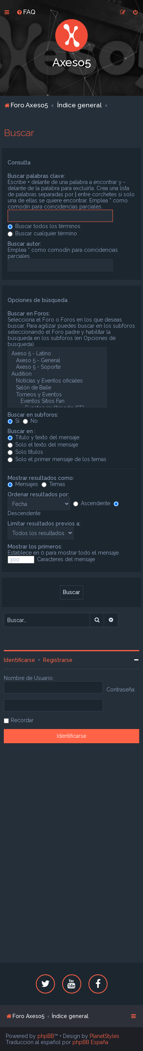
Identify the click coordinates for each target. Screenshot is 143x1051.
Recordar (22, 720)
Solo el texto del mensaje (43, 445)
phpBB (45, 1036)
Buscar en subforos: (33, 415)
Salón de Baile (57, 387)
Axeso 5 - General (57, 360)
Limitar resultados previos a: (44, 524)
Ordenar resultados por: (38, 494)
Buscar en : (21, 431)
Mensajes (23, 484)
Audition (57, 374)
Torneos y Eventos (57, 394)
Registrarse (57, 660)
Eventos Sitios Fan (57, 401)
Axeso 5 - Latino (57, 353)
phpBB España (90, 1042)
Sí (13, 421)
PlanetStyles (104, 1036)
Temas (53, 484)
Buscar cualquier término (42, 233)
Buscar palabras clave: (36, 176)
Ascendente (91, 503)
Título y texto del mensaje (43, 437)
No (30, 421)
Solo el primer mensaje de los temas (57, 459)
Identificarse (19, 660)
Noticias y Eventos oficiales (57, 381)
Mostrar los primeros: (35, 547)
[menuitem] (25, 12)
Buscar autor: (24, 244)
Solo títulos (25, 452)
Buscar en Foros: (29, 313)
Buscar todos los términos (44, 226)
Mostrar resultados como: (41, 478)
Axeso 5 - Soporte (57, 367)
